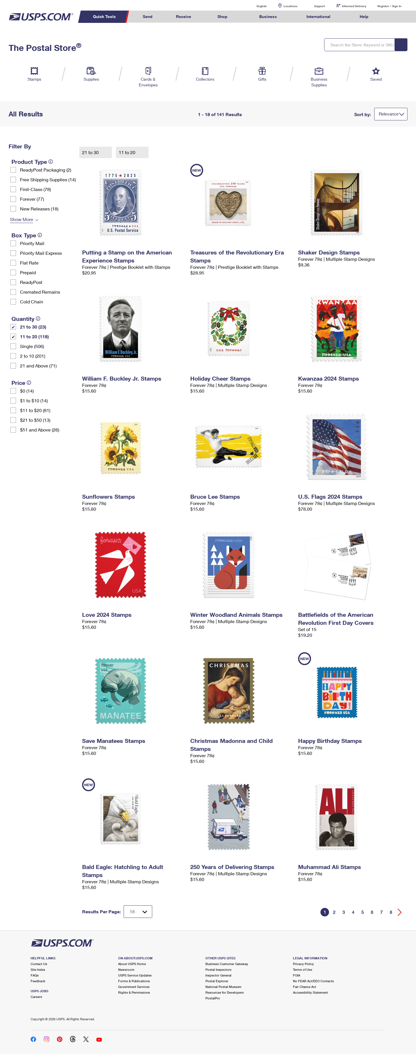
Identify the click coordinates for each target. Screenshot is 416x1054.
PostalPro (212, 998)
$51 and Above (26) (39, 429)
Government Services (134, 987)
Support (319, 6)
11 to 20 (127, 152)
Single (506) (32, 346)
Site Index (38, 969)
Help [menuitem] (364, 16)
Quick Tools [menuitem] (104, 16)
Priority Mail (32, 243)
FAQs (35, 975)
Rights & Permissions (134, 992)
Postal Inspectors (218, 969)
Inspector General (218, 975)
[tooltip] (50, 161)
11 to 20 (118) (34, 336)
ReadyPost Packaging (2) (45, 169)
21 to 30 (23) (33, 326)
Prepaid (28, 272)
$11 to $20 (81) (35, 410)
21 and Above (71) (38, 365)
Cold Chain (31, 301)
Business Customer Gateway (226, 964)
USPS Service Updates (135, 975)
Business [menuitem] (268, 16)
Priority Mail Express (41, 253)
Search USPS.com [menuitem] (391, 17)
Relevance (389, 113)
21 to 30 (91, 152)
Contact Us (39, 964)
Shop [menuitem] (222, 16)
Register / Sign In (389, 6)
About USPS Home (132, 964)
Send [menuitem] (147, 16)
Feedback (38, 981)
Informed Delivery (354, 6)
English (256, 6)
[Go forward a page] (400, 912)
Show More (21, 219)
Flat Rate (29, 262)
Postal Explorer (216, 981)
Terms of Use (302, 969)
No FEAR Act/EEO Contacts (313, 981)
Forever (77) (32, 199)
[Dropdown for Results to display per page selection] (138, 911)
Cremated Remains (40, 292)
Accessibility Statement (310, 992)
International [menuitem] (318, 16)
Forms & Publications (134, 981)
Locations (290, 6)
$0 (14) (27, 390)
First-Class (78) (35, 189)
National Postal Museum (223, 987)
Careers (36, 997)
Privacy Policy (303, 964)
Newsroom (126, 969)
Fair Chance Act (304, 987)
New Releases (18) (39, 208)
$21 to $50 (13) (35, 420)
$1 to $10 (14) (34, 400)
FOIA (296, 975)
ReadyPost (31, 282)
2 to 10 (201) (32, 356)
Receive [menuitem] (183, 16)
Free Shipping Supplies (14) (48, 179)
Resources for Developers (224, 992)
